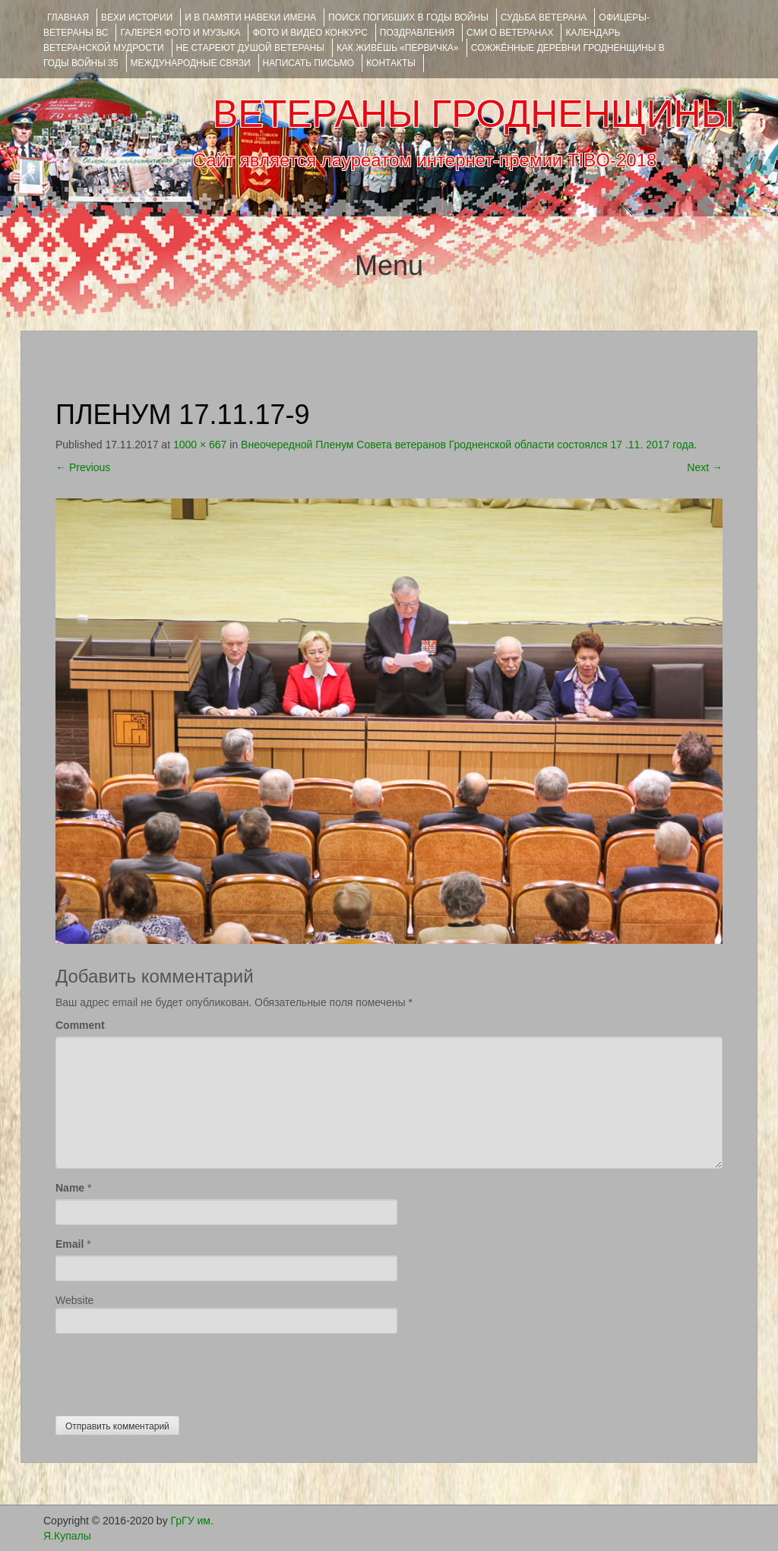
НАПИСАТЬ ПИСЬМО (309, 63)
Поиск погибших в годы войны (408, 17)
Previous (82, 467)
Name (69, 1188)
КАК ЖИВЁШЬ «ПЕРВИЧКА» (398, 48)
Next (705, 467)
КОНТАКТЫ (391, 63)
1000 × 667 (199, 444)
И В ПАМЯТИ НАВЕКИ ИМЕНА (250, 17)
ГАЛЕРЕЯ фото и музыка (180, 32)
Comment (80, 1025)
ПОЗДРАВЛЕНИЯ (417, 32)
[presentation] (170, 1371)
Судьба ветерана (544, 17)
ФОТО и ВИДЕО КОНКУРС (309, 32)
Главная (68, 17)
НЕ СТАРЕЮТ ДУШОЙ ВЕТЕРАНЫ (250, 48)
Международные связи (191, 63)
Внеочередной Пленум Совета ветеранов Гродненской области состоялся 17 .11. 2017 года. (469, 444)
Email (69, 1244)
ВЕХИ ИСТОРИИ (136, 17)
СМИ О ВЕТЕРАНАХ (509, 32)
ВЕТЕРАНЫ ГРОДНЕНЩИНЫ (474, 114)
